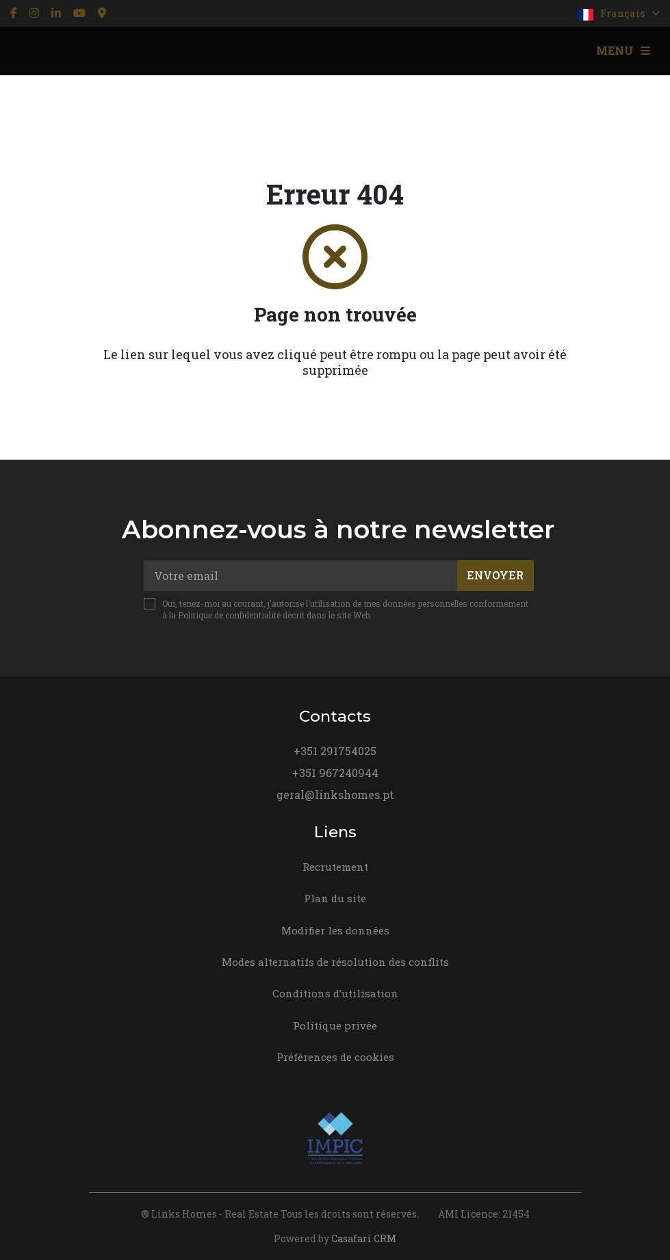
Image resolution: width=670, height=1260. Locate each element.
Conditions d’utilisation (335, 993)
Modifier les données (335, 930)
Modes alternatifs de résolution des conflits (335, 962)
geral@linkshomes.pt (335, 794)
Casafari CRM (363, 1238)
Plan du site (335, 898)
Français (619, 14)
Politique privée (335, 1025)
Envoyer (495, 575)
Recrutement (335, 867)
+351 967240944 (335, 772)
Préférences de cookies (335, 1057)
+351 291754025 (335, 751)
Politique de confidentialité (229, 614)
